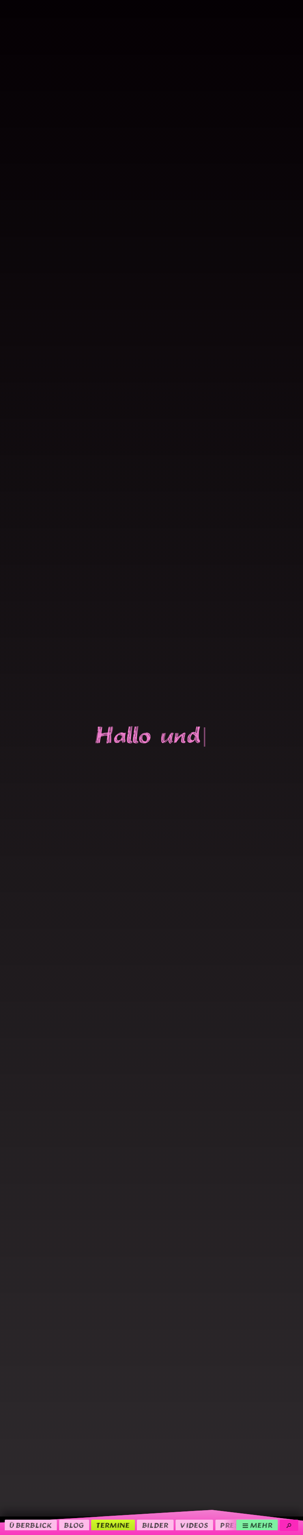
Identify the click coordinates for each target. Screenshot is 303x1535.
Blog (74, 1525)
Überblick (30, 1525)
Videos (194, 1525)
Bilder (155, 1525)
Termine (113, 1525)
